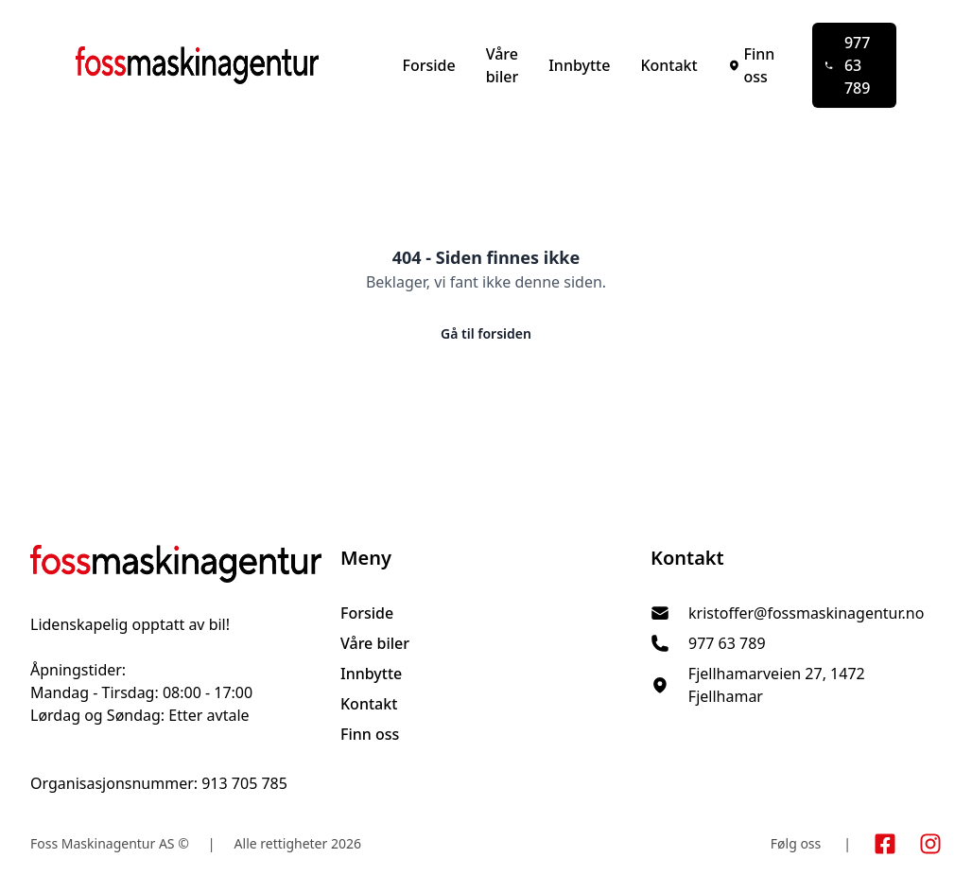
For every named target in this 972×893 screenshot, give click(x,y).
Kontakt (668, 65)
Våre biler (502, 65)
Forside (428, 65)
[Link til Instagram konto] (930, 843)
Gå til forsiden (486, 333)
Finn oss (751, 65)
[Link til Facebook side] (885, 843)
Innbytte (579, 65)
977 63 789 (847, 65)
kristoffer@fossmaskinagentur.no (806, 613)
